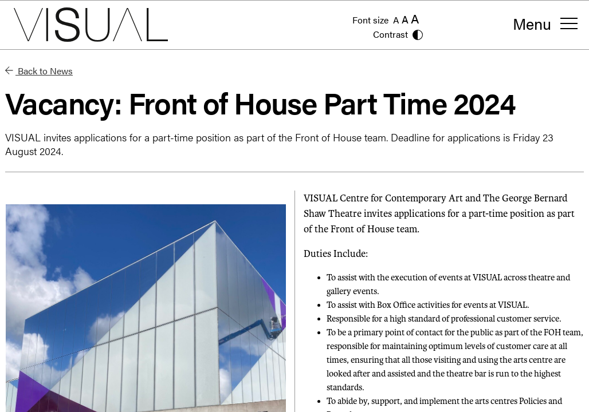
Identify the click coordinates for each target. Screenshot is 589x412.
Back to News (39, 70)
